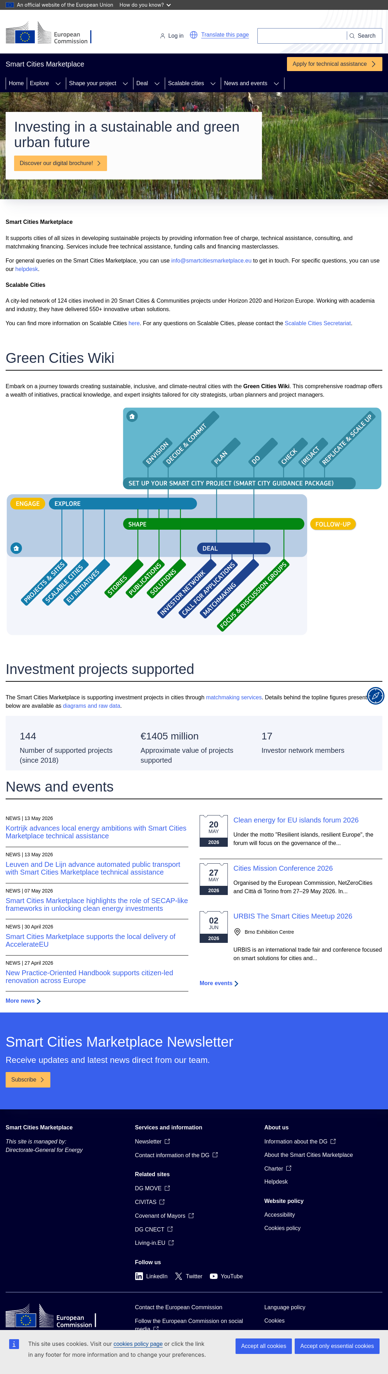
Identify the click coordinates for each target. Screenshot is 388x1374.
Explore (39, 83)
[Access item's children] (58, 83)
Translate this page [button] (225, 35)
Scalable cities (186, 83)
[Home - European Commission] (54, 33)
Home (16, 83)
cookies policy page (138, 1344)
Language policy (285, 1307)
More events (216, 983)
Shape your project (92, 83)
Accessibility (279, 1215)
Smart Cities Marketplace (39, 1127)
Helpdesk (276, 1182)
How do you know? (145, 5)
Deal (142, 83)
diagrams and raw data (91, 706)
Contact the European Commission (178, 1307)
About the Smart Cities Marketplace (308, 1155)
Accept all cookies (263, 1346)
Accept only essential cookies (337, 1346)
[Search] (302, 36)
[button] (193, 35)
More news (20, 1001)
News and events (245, 83)
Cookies (274, 1321)
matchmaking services (234, 697)
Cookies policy (282, 1228)
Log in (172, 36)
